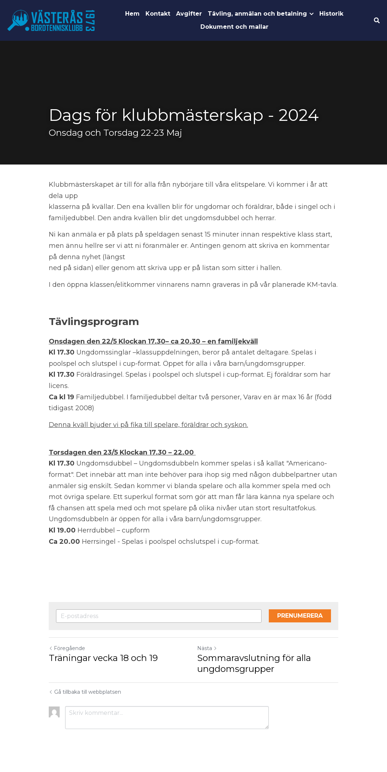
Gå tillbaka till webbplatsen (85, 692)
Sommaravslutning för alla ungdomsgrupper (254, 663)
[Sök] (377, 20)
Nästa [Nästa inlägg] (207, 648)
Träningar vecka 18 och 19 (103, 658)
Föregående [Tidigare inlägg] (67, 648)
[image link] (51, 20)
